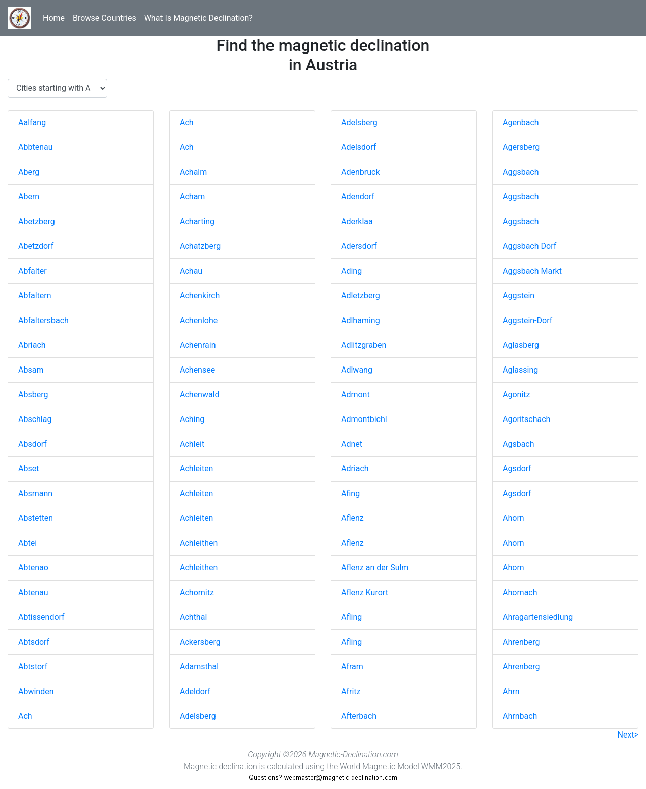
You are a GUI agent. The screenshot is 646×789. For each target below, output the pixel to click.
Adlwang (356, 370)
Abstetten (35, 518)
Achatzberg (200, 246)
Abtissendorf (41, 617)
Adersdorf (359, 246)
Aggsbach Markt (532, 271)
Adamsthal (199, 666)
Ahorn (513, 518)
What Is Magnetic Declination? (198, 18)
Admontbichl (364, 419)
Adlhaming (360, 320)
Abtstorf (32, 666)
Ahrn (511, 691)
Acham (192, 196)
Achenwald (200, 394)
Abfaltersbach (43, 320)
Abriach (32, 345)
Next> (628, 735)
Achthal (193, 617)
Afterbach (358, 716)
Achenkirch (200, 295)
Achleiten (196, 469)
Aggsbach (521, 172)
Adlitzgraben (363, 345)
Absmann (35, 493)
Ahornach (520, 592)
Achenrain (198, 345)
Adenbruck (360, 172)
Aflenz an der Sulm (374, 567)
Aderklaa (357, 221)
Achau (191, 271)
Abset (28, 469)
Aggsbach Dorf (529, 246)
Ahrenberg (521, 642)
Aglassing (520, 370)
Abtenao (33, 567)
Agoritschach (526, 419)
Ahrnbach (520, 716)
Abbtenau (35, 147)
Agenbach (521, 122)
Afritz (350, 691)
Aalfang (32, 122)
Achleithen (199, 543)
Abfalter (32, 271)
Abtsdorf (33, 642)
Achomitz (197, 592)
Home (54, 18)
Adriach (355, 469)
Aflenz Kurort (364, 592)
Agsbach (518, 444)
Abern (28, 196)
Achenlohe (199, 320)
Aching (192, 419)
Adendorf (357, 196)
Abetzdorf (35, 246)
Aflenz (352, 518)
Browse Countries (104, 18)
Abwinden (36, 691)
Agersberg (521, 147)
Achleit (192, 444)
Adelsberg (198, 716)
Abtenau (33, 592)
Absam (30, 370)
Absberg (33, 394)
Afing (350, 493)
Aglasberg (521, 345)
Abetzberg (36, 221)
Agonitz (516, 394)
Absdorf (32, 444)
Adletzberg (360, 295)
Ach (25, 716)
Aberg (28, 172)
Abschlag (34, 419)
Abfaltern (34, 295)
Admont (355, 394)
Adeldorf (195, 691)
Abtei (27, 543)
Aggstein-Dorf (527, 320)
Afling (351, 617)
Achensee (197, 370)
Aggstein (518, 295)
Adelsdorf (358, 147)
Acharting (197, 221)
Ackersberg (200, 642)
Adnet (351, 444)
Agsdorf (517, 469)
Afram (352, 666)
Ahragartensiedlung (538, 617)
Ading (351, 271)
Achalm (193, 172)
